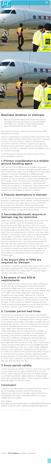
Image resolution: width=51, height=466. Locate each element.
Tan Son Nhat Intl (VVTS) (10, 198)
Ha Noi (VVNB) (36, 203)
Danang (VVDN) (33, 205)
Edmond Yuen (25, 119)
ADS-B (4, 284)
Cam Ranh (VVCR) (33, 207)
